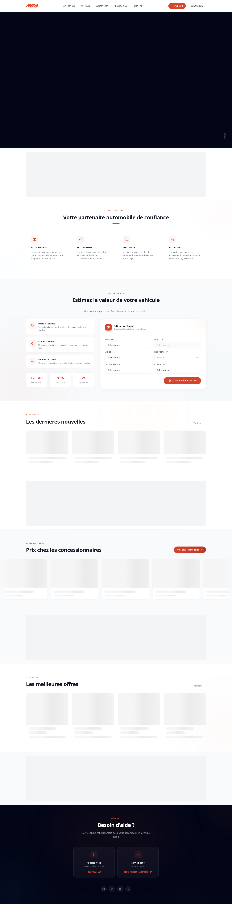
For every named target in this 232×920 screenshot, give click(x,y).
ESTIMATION (102, 5)
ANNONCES (69, 5)
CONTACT (139, 5)
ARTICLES (85, 5)
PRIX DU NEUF (121, 5)
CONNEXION (197, 5)
